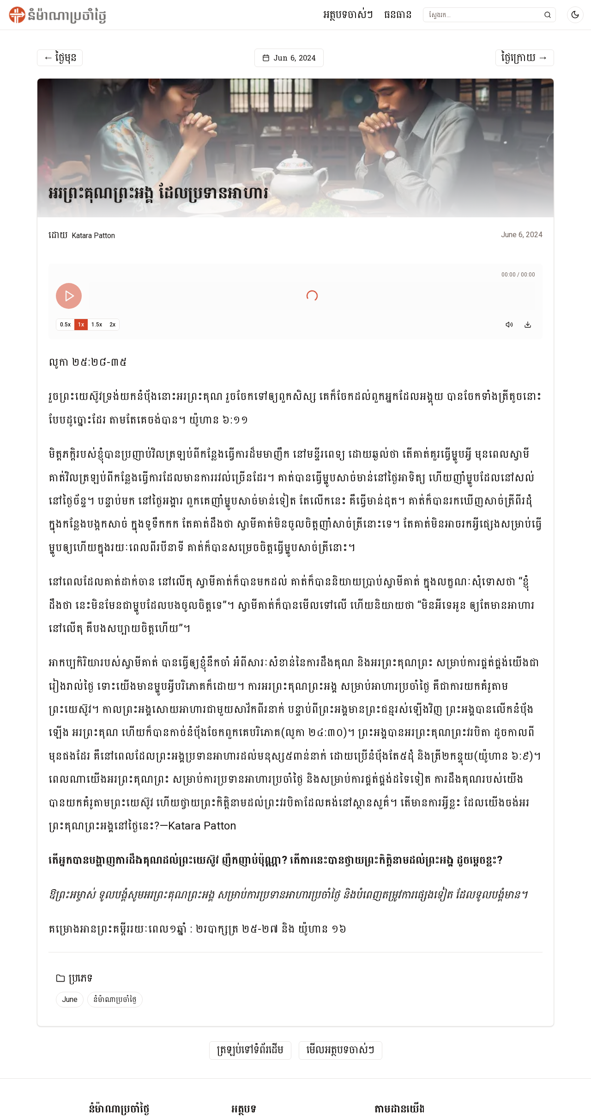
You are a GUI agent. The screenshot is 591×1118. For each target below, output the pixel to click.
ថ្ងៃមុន (60, 57)
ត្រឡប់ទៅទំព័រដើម (250, 1050)
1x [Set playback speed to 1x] (81, 324)
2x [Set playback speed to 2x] (112, 324)
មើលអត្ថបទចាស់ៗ (340, 1050)
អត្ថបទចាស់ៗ (348, 14)
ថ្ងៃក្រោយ (524, 57)
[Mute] (509, 324)
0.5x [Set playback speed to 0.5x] (65, 324)
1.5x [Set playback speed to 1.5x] (96, 324)
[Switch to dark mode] (575, 14)
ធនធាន (398, 14)
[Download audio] (527, 324)
